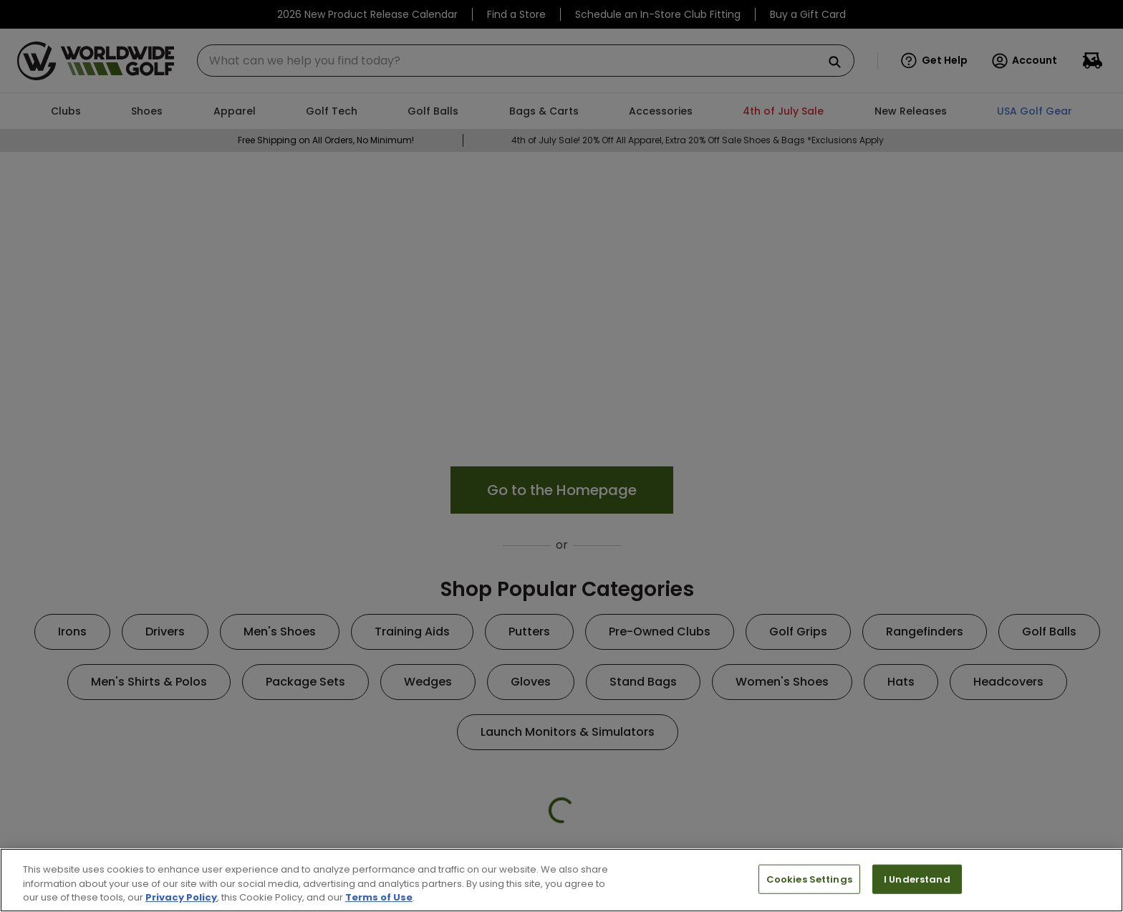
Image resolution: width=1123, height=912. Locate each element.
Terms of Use (379, 897)
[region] (561, 880)
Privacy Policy (181, 897)
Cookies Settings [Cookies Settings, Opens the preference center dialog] (809, 878)
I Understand (917, 878)
